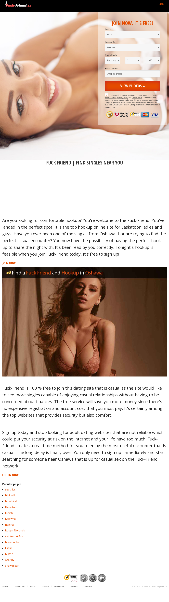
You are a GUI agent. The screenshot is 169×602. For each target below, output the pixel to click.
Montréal (11, 501)
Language (88, 586)
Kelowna (10, 519)
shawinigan (12, 565)
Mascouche (12, 542)
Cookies (45, 586)
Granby (9, 560)
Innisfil (9, 513)
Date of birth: (111, 55)
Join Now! (9, 263)
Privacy (33, 586)
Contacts (74, 586)
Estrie (8, 548)
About (5, 586)
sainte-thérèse (14, 536)
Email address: (112, 68)
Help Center (59, 586)
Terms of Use (19, 586)
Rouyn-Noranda (15, 530)
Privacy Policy (122, 98)
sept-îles (10, 489)
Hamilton (10, 507)
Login (161, 3)
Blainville (10, 495)
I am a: (108, 29)
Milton (9, 554)
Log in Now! (10, 475)
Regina (9, 525)
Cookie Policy (137, 98)
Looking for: (110, 42)
